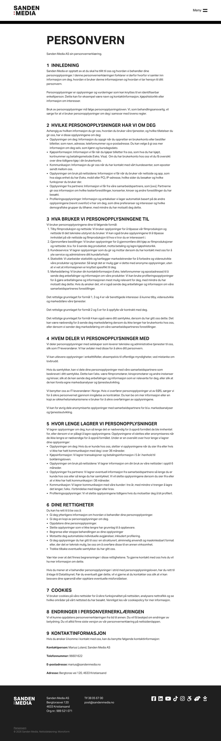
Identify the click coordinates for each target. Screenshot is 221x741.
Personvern (20, 728)
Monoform (64, 731)
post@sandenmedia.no (99, 702)
